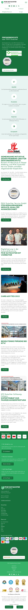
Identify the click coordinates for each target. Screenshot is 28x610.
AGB (14, 570)
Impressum (14, 566)
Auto (2, 507)
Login (21, 12)
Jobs (2, 525)
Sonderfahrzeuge (4, 515)
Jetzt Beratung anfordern (9, 70)
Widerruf (14, 569)
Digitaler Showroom (7, 12)
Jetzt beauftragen (7, 478)
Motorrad (3, 509)
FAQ (2, 529)
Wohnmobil (3, 512)
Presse (2, 531)
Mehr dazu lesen (6, 179)
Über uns (3, 523)
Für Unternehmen (4, 522)
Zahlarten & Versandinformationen (14, 572)
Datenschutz (14, 567)
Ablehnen (20, 607)
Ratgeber (3, 526)
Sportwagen (3, 510)
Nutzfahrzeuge (4, 513)
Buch (2, 528)
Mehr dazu (5, 316)
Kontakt (7, 8)
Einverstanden (9, 607)
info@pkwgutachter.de (5, 500)
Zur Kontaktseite (7, 451)
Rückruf (21, 8)
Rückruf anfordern (7, 464)
